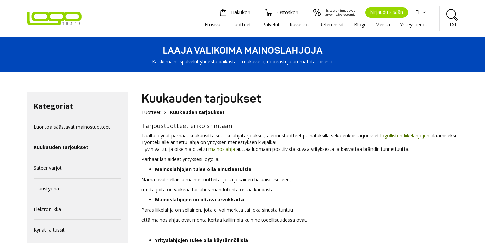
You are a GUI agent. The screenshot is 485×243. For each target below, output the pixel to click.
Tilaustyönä (46, 188)
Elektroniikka (47, 209)
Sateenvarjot (48, 168)
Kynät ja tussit (49, 229)
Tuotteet (241, 24)
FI (421, 12)
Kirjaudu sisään (386, 12)
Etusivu (212, 24)
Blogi (359, 24)
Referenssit (331, 24)
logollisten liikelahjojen (404, 135)
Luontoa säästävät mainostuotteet (72, 127)
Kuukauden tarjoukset (61, 147)
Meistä (382, 24)
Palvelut (271, 24)
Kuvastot (299, 24)
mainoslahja (221, 149)
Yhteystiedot (413, 24)
